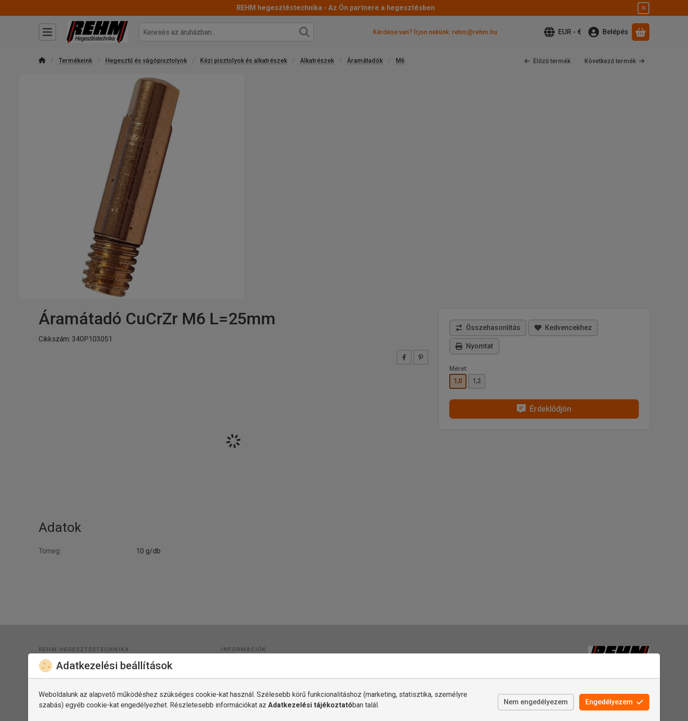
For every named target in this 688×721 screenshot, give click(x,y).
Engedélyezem (614, 702)
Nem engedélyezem (536, 702)
